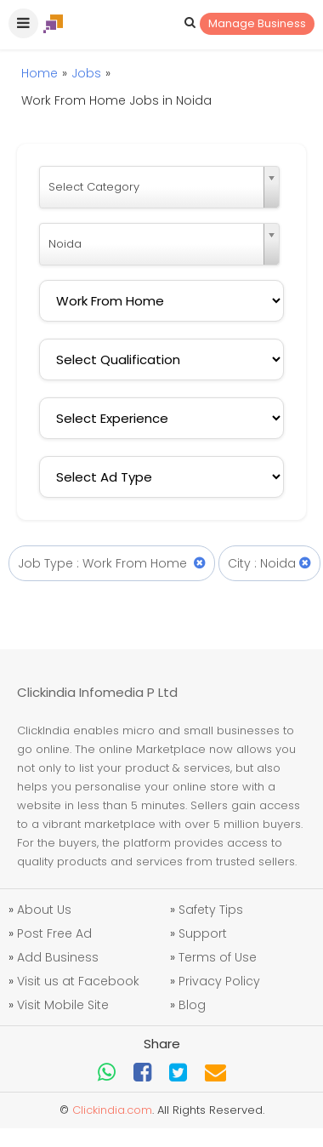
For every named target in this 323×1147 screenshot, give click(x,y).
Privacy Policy (219, 981)
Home (39, 73)
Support (202, 933)
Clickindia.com (112, 1110)
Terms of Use (217, 957)
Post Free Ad (54, 933)
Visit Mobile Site (63, 1004)
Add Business (58, 957)
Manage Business (257, 23)
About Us (44, 909)
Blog (192, 1004)
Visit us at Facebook (78, 981)
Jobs (86, 73)
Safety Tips (210, 909)
